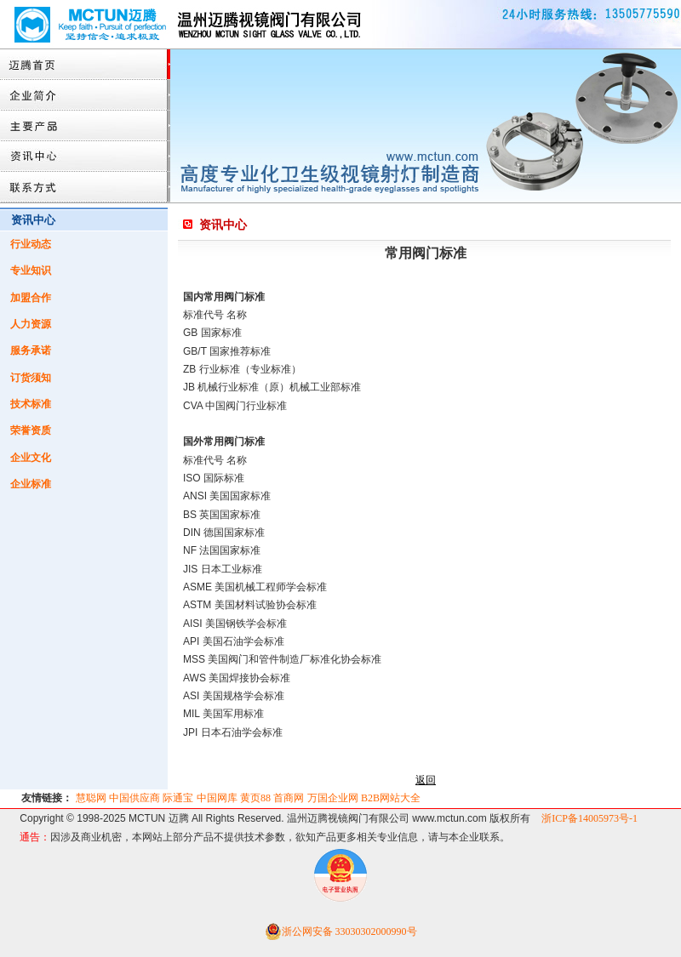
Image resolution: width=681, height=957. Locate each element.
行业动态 (30, 244)
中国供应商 (134, 798)
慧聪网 (91, 798)
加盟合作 (30, 298)
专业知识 (30, 270)
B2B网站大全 (391, 798)
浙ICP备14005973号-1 (589, 818)
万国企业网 (332, 798)
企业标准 (30, 484)
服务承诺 (30, 350)
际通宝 (178, 798)
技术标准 (30, 404)
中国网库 (217, 798)
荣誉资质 (30, 430)
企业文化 (30, 458)
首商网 (288, 798)
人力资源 (30, 324)
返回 (425, 780)
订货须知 (30, 378)
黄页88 (255, 798)
